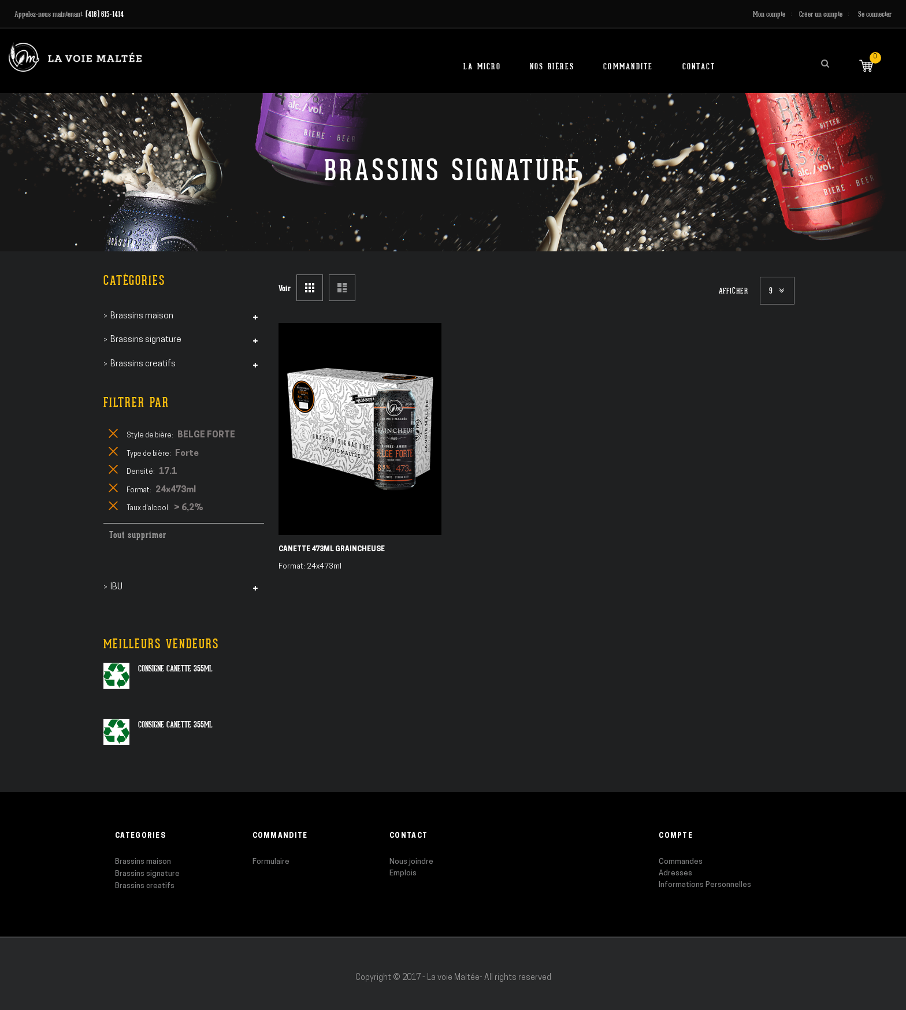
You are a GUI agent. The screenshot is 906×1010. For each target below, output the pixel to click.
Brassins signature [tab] (145, 340)
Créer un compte (820, 14)
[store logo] (75, 57)
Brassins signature (147, 874)
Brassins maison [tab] (141, 316)
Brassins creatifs (144, 886)
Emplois (403, 873)
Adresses (675, 873)
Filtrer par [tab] (136, 402)
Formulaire (271, 862)
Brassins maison (143, 862)
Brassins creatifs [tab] (143, 364)
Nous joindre (411, 862)
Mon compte (769, 14)
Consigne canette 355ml (175, 668)
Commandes (681, 862)
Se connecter (875, 14)
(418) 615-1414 (105, 14)
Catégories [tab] (134, 280)
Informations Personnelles (705, 885)
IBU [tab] (116, 587)
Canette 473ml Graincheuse (332, 549)
